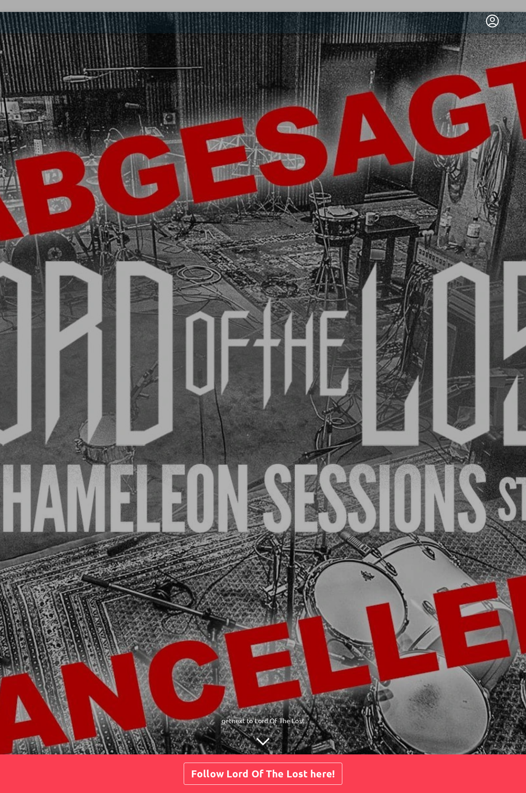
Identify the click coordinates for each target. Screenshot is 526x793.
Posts (240, 751)
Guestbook (278, 751)
